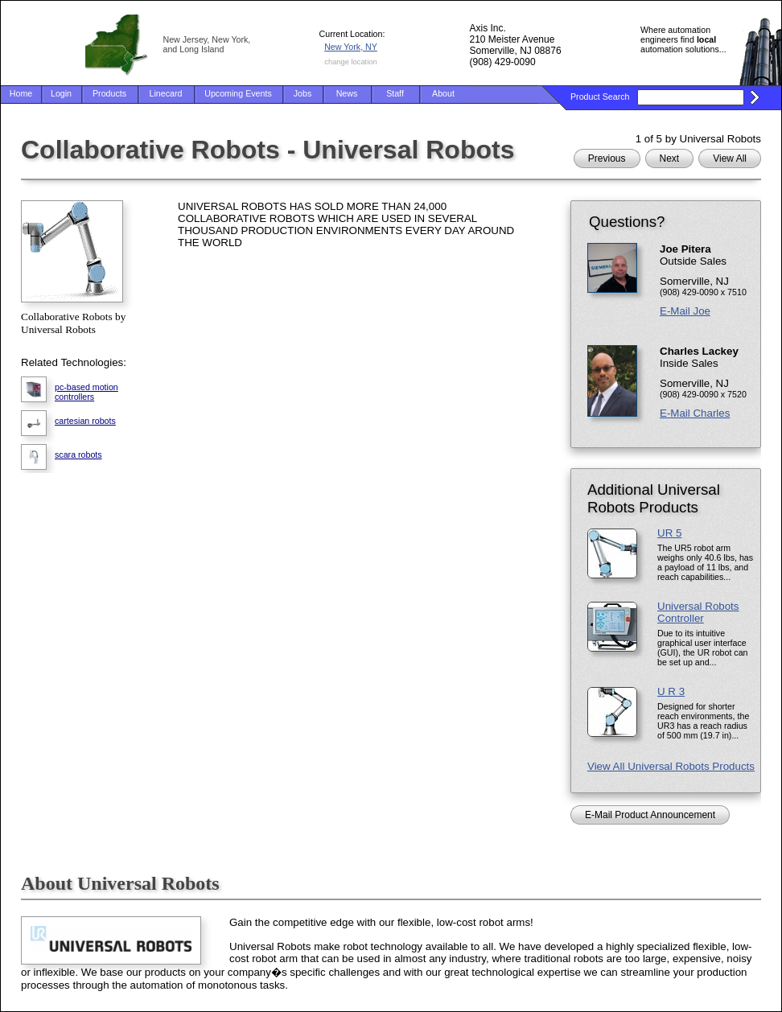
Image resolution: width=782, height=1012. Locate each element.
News (347, 93)
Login (61, 93)
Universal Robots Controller (698, 612)
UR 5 (669, 533)
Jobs (303, 93)
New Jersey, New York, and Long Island (207, 44)
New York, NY (350, 46)
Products (109, 93)
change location (350, 62)
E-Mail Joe (685, 311)
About (443, 93)
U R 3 (671, 691)
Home (21, 93)
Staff (395, 93)
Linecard (166, 93)
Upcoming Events (238, 93)
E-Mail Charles (695, 413)
